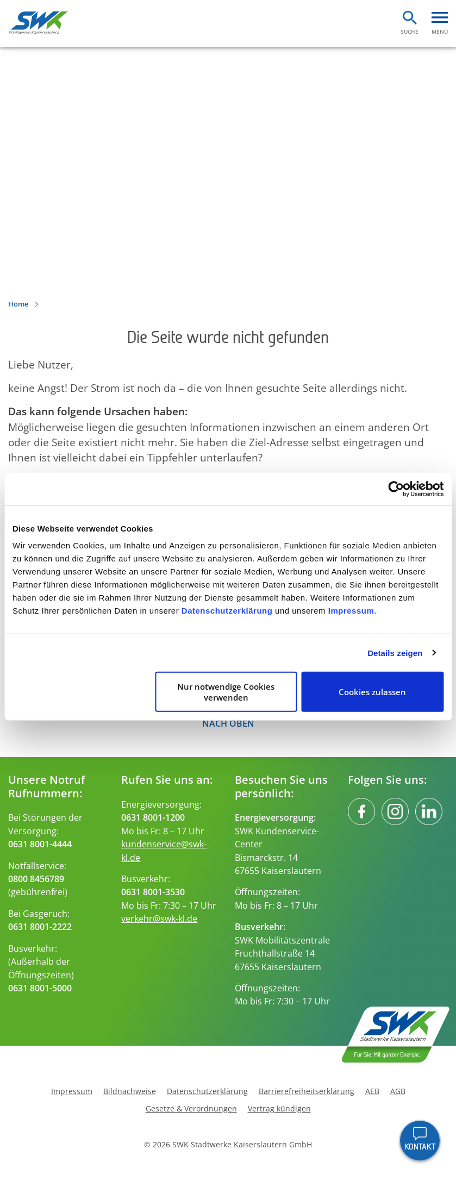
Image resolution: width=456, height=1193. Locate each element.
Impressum (351, 610)
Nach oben (228, 723)
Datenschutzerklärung (227, 610)
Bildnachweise (129, 1091)
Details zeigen (394, 652)
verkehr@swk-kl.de (159, 919)
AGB (397, 1091)
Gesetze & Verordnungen (191, 1109)
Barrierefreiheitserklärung (306, 1091)
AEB (372, 1091)
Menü (440, 31)
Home (18, 304)
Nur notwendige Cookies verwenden (225, 692)
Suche (409, 31)
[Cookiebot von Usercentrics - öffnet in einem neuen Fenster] (395, 488)
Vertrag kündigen (279, 1109)
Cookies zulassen (372, 691)
